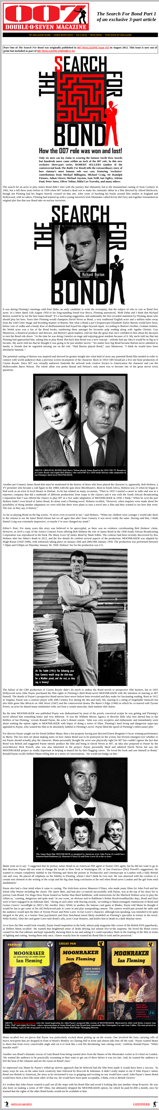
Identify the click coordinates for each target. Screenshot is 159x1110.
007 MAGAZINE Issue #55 (93, 47)
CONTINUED (141, 1104)
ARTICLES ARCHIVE (21, 1104)
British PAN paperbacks (25, 1023)
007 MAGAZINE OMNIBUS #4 (55, 50)
